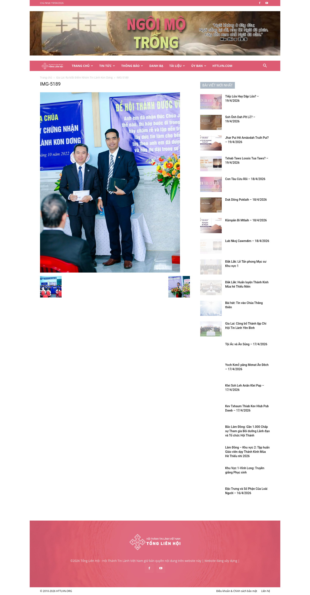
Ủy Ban (198, 66)
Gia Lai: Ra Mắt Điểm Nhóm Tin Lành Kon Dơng (84, 77)
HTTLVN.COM (222, 66)
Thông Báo (132, 66)
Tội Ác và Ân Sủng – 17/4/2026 (246, 344)
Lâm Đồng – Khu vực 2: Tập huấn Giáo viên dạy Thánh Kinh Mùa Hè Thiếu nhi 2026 (247, 452)
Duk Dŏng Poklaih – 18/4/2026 (246, 199)
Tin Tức (107, 66)
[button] (265, 66)
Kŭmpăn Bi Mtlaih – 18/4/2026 (246, 220)
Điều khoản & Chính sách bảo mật (236, 591)
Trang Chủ (82, 66)
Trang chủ (46, 77)
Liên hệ (265, 591)
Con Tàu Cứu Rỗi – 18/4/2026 (245, 179)
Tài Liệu (177, 66)
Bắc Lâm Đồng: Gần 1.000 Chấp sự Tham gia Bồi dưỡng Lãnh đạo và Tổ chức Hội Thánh (247, 431)
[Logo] (54, 66)
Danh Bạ (156, 66)
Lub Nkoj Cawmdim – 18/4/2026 (247, 241)
